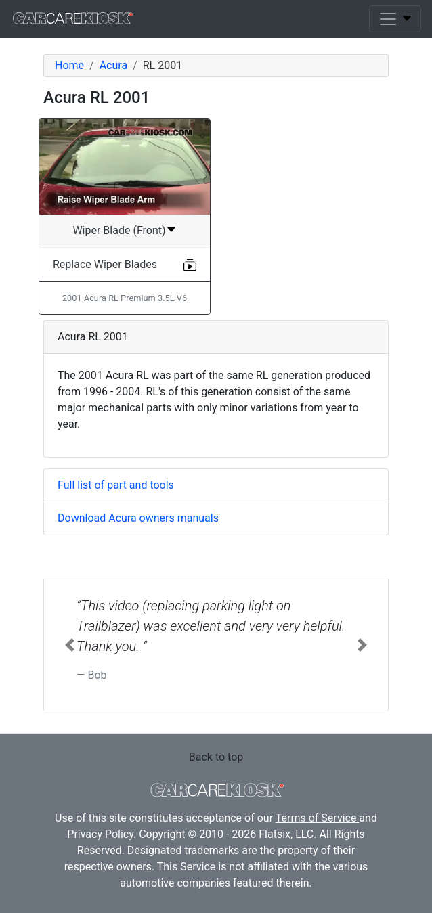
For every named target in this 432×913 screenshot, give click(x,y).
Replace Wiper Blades (105, 264)
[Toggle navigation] (395, 18)
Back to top (216, 757)
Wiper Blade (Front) (118, 230)
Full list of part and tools (116, 484)
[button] (69, 645)
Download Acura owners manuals (138, 518)
